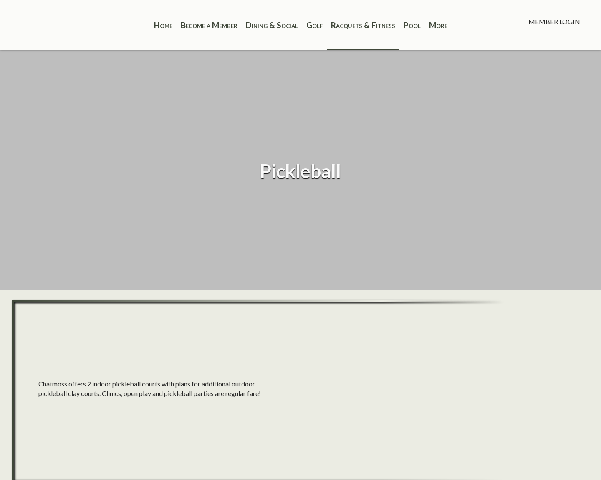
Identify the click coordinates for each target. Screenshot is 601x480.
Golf (314, 25)
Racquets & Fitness (363, 25)
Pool (412, 25)
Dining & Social (272, 25)
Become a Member (209, 25)
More (438, 25)
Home (163, 25)
